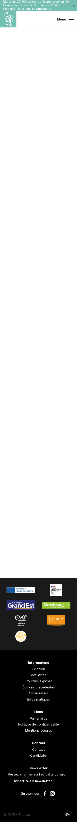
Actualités (38, 675)
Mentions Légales (38, 730)
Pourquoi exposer (38, 681)
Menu (65, 19)
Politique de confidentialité (38, 724)
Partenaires (38, 718)
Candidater (38, 755)
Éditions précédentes (38, 687)
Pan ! (68, 815)
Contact (38, 749)
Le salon (38, 669)
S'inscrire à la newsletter (33, 781)
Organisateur (38, 693)
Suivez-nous (30, 793)
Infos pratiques (38, 699)
